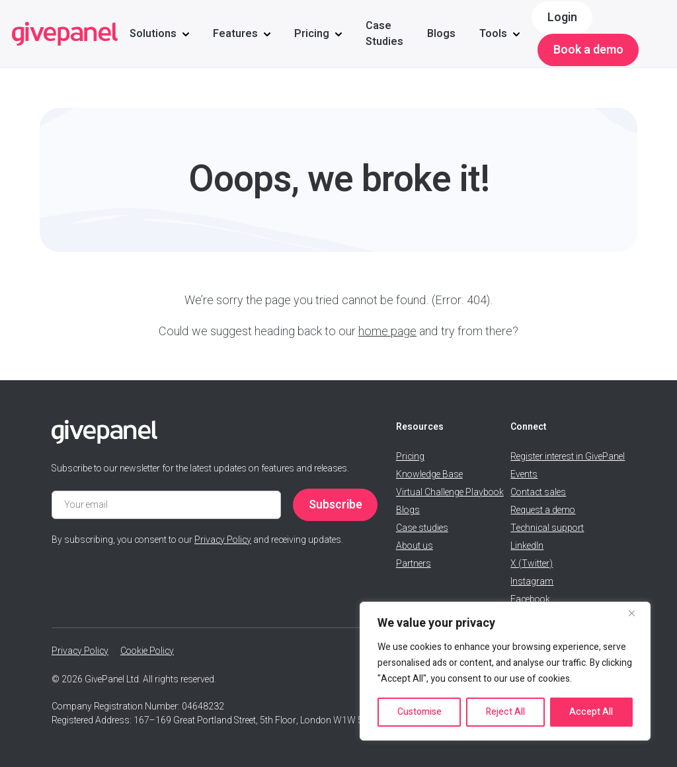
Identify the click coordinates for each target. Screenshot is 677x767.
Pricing (311, 34)
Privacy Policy (222, 540)
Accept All (591, 712)
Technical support (547, 528)
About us (414, 546)
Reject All (505, 712)
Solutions (153, 34)
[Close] (637, 613)
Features (235, 34)
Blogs (441, 34)
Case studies (422, 528)
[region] (505, 671)
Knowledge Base (429, 474)
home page (387, 332)
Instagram (531, 581)
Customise (419, 712)
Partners (413, 564)
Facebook (530, 599)
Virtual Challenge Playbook (450, 492)
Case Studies (384, 34)
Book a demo (588, 50)
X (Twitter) (531, 564)
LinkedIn (526, 546)
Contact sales (538, 492)
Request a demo (542, 510)
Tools (493, 34)
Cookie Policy (147, 651)
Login (562, 17)
